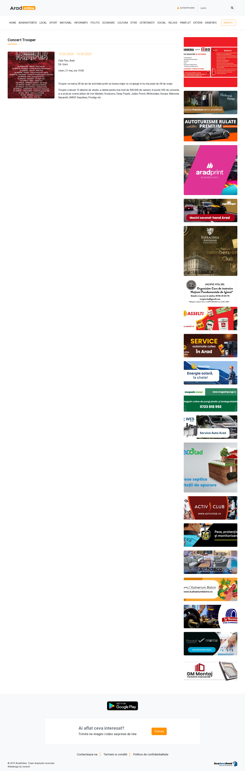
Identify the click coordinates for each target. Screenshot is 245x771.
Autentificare (186, 8)
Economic (108, 22)
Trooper (62, 83)
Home (12, 22)
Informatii (81, 22)
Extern (197, 22)
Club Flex (63, 60)
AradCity (228, 23)
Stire (133, 22)
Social (161, 22)
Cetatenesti (147, 22)
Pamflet (185, 22)
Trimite (159, 731)
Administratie (28, 22)
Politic (95, 22)
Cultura (123, 22)
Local (43, 22)
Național (66, 22)
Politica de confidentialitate (150, 754)
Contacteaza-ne (87, 754)
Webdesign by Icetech (19, 766)
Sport (53, 22)
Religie (172, 22)
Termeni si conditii (115, 754)
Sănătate (211, 22)
